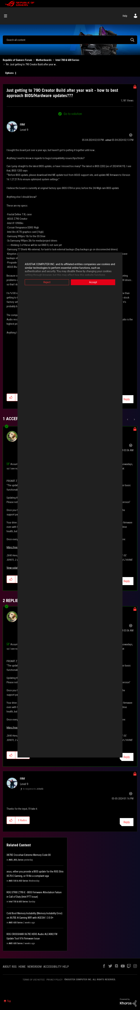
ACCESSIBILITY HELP (56, 966)
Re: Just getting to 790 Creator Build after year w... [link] (31, 64)
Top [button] (9, 1001)
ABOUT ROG (10, 966)
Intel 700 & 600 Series (67, 60)
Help (125, 15)
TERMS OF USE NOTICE (34, 979)
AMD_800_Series (16, 860)
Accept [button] (96, 282)
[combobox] (70, 39)
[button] (11, 820)
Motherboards (44, 60)
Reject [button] (43, 282)
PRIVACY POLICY (54, 979)
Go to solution (73, 114)
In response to (33, 789)
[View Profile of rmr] (22, 124)
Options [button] (9, 73)
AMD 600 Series (16, 922)
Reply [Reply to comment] (126, 822)
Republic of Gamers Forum (17, 60)
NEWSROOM (34, 966)
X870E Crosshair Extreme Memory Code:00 (29, 854)
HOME (22, 966)
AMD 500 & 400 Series (18, 881)
